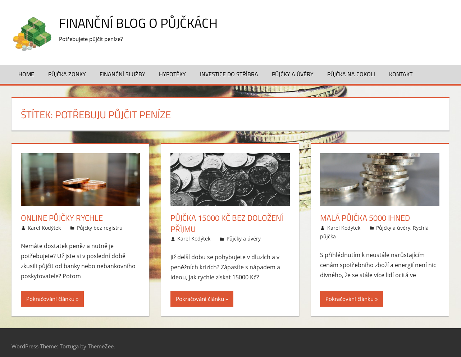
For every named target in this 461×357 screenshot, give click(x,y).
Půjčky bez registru (100, 227)
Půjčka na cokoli (351, 74)
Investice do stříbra (229, 74)
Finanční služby (122, 74)
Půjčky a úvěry (293, 74)
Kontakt (400, 74)
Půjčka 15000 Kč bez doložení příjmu (226, 223)
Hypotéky (172, 74)
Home (26, 74)
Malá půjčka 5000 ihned (365, 218)
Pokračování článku (50, 298)
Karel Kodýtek (44, 227)
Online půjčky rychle (62, 218)
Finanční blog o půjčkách (138, 23)
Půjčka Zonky (67, 74)
